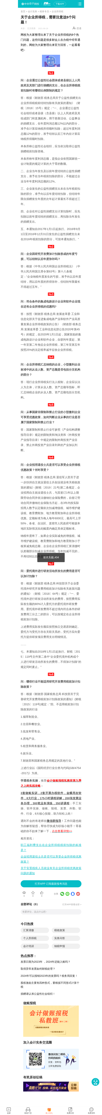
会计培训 (28, 946)
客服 (95, 1084)
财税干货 (28, 1113)
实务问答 (59, 938)
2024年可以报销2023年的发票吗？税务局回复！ (49, 975)
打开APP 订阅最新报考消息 (51, 883)
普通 (79, 28)
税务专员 (44, 11)
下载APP (60, 4)
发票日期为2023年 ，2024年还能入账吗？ (45, 961)
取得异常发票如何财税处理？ (38, 968)
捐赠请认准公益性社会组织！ (38, 993)
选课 (9, 1113)
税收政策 (59, 930)
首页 (23, 11)
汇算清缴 (28, 930)
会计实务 (32, 11)
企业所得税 (57, 11)
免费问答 (70, 1113)
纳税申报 (59, 946)
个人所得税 (30, 938)
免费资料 (91, 1113)
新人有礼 (49, 1113)
